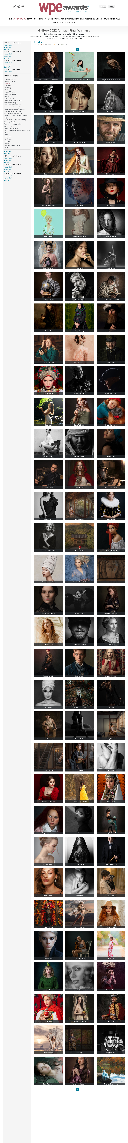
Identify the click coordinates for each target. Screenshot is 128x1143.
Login (102, 6)
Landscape (8, 139)
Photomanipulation (10, 94)
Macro (6, 143)
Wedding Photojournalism (13, 124)
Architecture (8, 137)
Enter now (71, 22)
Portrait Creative (10, 81)
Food (6, 135)
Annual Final (8, 45)
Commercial (8, 96)
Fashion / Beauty (10, 79)
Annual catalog (102, 19)
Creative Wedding (10, 103)
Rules (118, 19)
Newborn (7, 86)
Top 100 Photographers (70, 19)
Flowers (7, 141)
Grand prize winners (87, 19)
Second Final (8, 65)
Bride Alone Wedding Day (12, 111)
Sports (6, 133)
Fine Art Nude (9, 98)
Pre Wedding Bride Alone (12, 105)
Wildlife (6, 147)
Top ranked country (52, 19)
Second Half (7, 47)
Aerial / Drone (9, 126)
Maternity (7, 88)
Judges (112, 19)
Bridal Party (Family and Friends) (15, 120)
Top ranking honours (35, 19)
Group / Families (9, 92)
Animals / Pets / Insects (12, 145)
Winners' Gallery (19, 19)
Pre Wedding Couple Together (14, 109)
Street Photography (11, 128)
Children (7, 90)
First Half (7, 49)
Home (10, 19)
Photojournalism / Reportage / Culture (17, 130)
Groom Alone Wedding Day (13, 113)
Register (111, 6)
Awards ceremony (59, 22)
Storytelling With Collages (13, 100)
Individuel (7, 83)
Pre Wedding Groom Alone (13, 107)
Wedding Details (9, 122)
